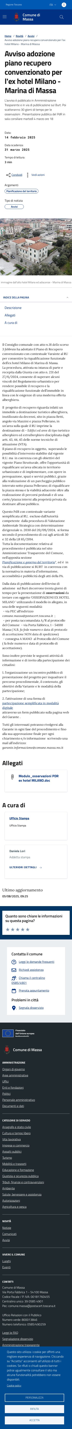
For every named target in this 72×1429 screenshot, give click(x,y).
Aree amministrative (15, 1075)
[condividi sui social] (14, 175)
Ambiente (8, 1188)
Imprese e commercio (15, 1145)
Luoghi (6, 1261)
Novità (19, 36)
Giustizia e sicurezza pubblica (20, 1176)
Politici (6, 1093)
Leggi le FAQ (10, 1332)
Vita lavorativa (11, 1139)
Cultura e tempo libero (16, 1133)
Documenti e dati (13, 1106)
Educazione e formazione (18, 1170)
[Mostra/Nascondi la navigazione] (4, 16)
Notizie (6, 1227)
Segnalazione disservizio (17, 1338)
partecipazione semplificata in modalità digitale (30, 705)
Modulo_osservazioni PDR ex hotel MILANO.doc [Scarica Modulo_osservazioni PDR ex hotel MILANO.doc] (39, 778)
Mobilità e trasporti (14, 1163)
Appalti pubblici (12, 1151)
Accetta (34, 1420)
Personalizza (34, 1398)
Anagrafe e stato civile (16, 1127)
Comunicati (9, 1234)
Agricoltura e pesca (14, 1206)
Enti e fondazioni (13, 1087)
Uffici (5, 1081)
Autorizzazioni (11, 1200)
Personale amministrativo (18, 1099)
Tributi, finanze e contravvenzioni (23, 1182)
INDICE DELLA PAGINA (36, 297)
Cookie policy (14, 1385)
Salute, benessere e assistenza (21, 1194)
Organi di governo (13, 1069)
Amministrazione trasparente (21, 1345)
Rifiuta (34, 1409)
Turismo (7, 1157)
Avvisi (31, 36)
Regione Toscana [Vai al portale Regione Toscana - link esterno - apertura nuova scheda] (14, 4)
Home (8, 36)
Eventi (6, 1267)
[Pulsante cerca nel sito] (61, 17)
